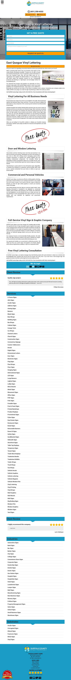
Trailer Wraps (12, 462)
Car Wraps (11, 331)
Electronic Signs (12, 359)
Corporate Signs (13, 562)
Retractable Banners (14, 428)
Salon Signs (11, 607)
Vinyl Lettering (12, 484)
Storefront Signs (13, 442)
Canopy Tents (12, 328)
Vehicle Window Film (14, 481)
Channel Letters (12, 333)
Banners (10, 311)
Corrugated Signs (13, 628)
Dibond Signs (12, 631)
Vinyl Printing (12, 487)
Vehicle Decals (12, 470)
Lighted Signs (12, 381)
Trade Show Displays (14, 453)
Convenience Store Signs (15, 559)
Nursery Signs (12, 598)
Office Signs (11, 395)
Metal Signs (11, 389)
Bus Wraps (11, 322)
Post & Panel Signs (13, 406)
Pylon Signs (11, 417)
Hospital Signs (12, 576)
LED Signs (11, 375)
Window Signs (12, 509)
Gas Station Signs (13, 573)
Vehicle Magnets (13, 479)
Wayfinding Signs (13, 501)
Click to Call (30, 14)
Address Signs (12, 305)
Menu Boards (12, 386)
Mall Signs (11, 590)
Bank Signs (11, 545)
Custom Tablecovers (14, 345)
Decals (10, 347)
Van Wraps (11, 467)
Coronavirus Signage (14, 342)
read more (39, 283)
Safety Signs (11, 434)
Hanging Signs (12, 370)
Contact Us (41, 14)
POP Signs (11, 398)
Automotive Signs (13, 542)
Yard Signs (11, 512)
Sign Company (35, 661)
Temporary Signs (13, 448)
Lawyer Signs (12, 587)
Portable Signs (12, 403)
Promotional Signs (13, 414)
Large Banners (12, 378)
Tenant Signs (12, 451)
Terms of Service (35, 664)
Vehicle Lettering (13, 476)
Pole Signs (11, 400)
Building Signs (12, 319)
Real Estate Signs (13, 420)
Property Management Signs (16, 604)
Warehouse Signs (13, 615)
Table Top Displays (13, 445)
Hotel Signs (11, 582)
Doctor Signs (11, 570)
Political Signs (12, 601)
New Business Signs (14, 596)
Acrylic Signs (12, 303)
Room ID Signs (12, 431)
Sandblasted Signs (13, 437)
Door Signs (11, 356)
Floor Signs (11, 367)
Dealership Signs (13, 565)
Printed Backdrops (13, 409)
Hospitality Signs (13, 579)
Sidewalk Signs (12, 440)
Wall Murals (11, 495)
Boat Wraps (11, 317)
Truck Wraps (11, 465)
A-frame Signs (12, 297)
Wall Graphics (12, 493)
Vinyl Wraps (11, 490)
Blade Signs (11, 314)
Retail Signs (11, 426)
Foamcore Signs (13, 634)
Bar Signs (10, 548)
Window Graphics (13, 507)
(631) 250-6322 (35, 12)
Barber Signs (12, 551)
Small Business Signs (14, 612)
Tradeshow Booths (13, 456)
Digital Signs (11, 350)
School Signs (12, 609)
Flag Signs (11, 361)
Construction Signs (13, 339)
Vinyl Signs (11, 639)
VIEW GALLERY (35, 66)
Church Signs (12, 336)
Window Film (12, 504)
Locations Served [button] (35, 668)
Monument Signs (13, 392)
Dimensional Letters (14, 353)
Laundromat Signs (13, 584)
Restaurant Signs (13, 423)
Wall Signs (11, 498)
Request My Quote (35, 53)
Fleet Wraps (11, 364)
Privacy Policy (35, 663)
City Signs (11, 554)
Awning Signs (12, 308)
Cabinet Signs (12, 325)
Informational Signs (14, 373)
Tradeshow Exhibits (14, 459)
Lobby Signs (11, 384)
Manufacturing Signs (14, 593)
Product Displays (13, 412)
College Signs (12, 556)
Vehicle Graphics (13, 473)
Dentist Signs (12, 568)
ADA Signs (11, 300)
